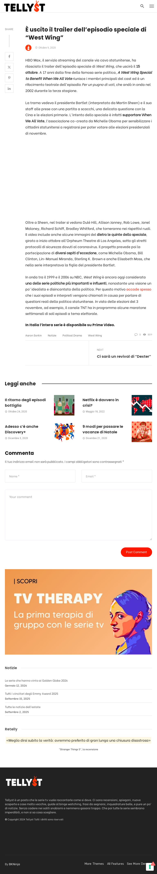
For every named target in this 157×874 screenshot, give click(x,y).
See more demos (139, 864)
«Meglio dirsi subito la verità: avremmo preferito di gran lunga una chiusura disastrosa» (78, 740)
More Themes (94, 864)
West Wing (95, 335)
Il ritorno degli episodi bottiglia (25, 402)
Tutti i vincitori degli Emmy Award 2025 (31, 693)
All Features (115, 864)
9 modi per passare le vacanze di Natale (103, 429)
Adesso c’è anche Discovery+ (21, 429)
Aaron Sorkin (33, 335)
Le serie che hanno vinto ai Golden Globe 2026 (36, 680)
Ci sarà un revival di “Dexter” (124, 356)
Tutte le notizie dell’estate (22, 707)
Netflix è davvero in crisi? (101, 402)
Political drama (72, 335)
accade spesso (138, 289)
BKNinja (14, 864)
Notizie (52, 335)
